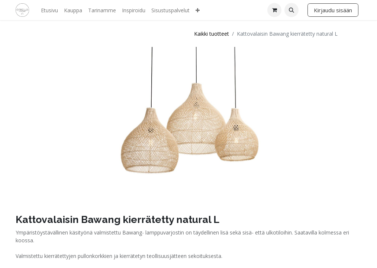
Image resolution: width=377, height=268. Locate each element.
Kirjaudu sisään (333, 10)
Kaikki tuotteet (211, 33)
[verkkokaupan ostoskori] (274, 10)
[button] (291, 10)
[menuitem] (49, 10)
